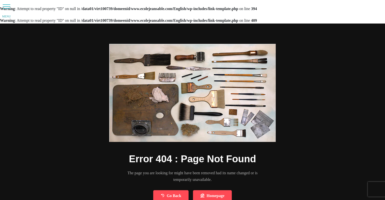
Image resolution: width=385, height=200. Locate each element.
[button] (6, 6)
